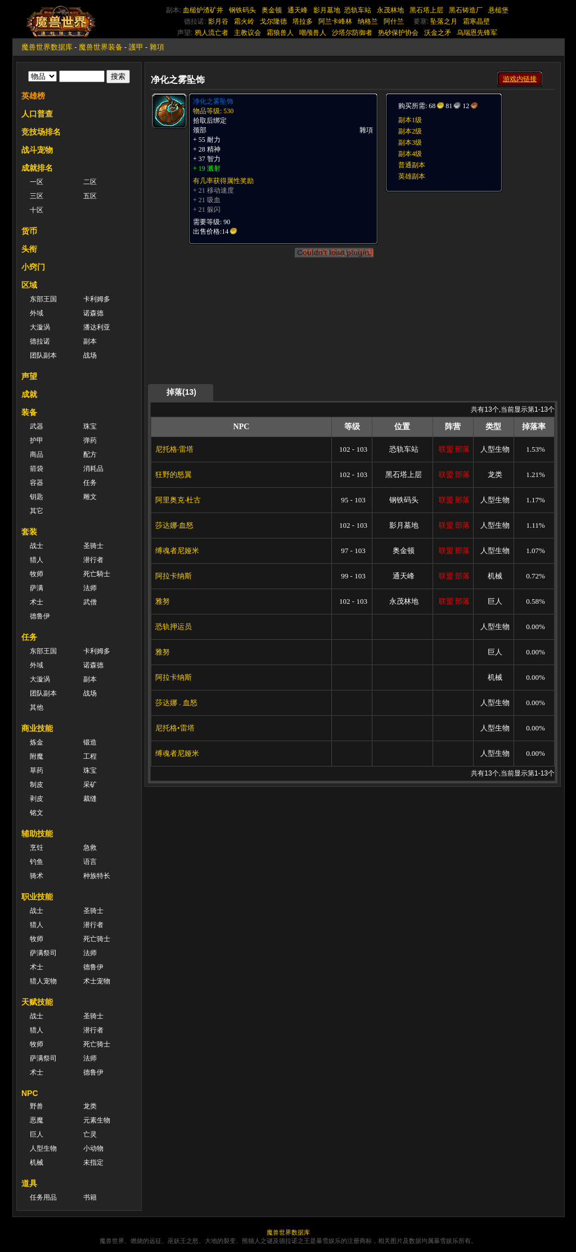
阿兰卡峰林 (335, 21)
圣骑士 (93, 546)
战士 (36, 546)
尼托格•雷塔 (175, 728)
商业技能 (37, 728)
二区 (90, 182)
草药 (36, 770)
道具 (29, 1183)
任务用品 (43, 1197)
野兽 (36, 1106)
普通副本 (411, 165)
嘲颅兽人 (312, 33)
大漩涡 (40, 327)
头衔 (29, 248)
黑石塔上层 (426, 10)
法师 (90, 588)
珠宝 (90, 426)
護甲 (136, 47)
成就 (29, 394)
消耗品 (93, 469)
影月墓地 (326, 10)
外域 (36, 313)
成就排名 (37, 167)
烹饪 (36, 848)
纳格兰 (368, 21)
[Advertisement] (469, 263)
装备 (29, 412)
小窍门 (33, 266)
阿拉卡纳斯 (173, 576)
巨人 (36, 1134)
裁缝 (90, 799)
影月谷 (218, 21)
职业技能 (37, 896)
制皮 (36, 784)
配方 (90, 454)
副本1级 (410, 120)
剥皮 (36, 799)
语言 (90, 862)
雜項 (157, 47)
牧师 (36, 574)
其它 (36, 511)
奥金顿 (272, 10)
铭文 (36, 813)
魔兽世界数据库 (47, 47)
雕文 (90, 497)
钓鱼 (36, 862)
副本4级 (410, 154)
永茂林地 (390, 10)
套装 (29, 531)
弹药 (90, 440)
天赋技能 (37, 1001)
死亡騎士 (96, 574)
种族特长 (96, 876)
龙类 (90, 1106)
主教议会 (247, 33)
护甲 (36, 440)
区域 (29, 284)
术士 (36, 602)
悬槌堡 (498, 10)
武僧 (90, 602)
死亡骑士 (96, 939)
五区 (90, 196)
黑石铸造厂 (466, 10)
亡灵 (90, 1134)
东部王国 (43, 299)
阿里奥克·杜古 (178, 500)
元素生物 (96, 1120)
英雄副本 (411, 176)
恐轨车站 (357, 10)
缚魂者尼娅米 (177, 550)
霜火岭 (244, 21)
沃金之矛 (437, 33)
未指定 (93, 1162)
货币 (29, 230)
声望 (29, 376)
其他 (36, 707)
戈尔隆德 (273, 21)
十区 (36, 210)
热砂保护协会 (398, 33)
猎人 (36, 560)
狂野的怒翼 (173, 474)
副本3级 (410, 142)
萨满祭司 (43, 953)
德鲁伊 (40, 616)
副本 (90, 341)
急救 (90, 848)
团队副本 (43, 355)
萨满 (36, 588)
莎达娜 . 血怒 (176, 702)
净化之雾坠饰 (213, 101)
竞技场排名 (41, 131)
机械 (36, 1162)
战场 (90, 355)
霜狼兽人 (280, 33)
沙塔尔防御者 (352, 33)
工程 (90, 756)
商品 (36, 454)
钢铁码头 (242, 10)
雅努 (162, 601)
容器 (36, 483)
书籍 (90, 1197)
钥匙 (36, 497)
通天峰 (297, 10)
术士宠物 (96, 981)
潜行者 (93, 560)
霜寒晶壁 (476, 21)
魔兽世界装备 (101, 47)
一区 (36, 182)
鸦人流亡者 (211, 33)
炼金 (36, 742)
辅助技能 (37, 833)
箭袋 (36, 469)
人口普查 (37, 113)
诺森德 (93, 313)
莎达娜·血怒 (174, 525)
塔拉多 (302, 21)
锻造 (90, 742)
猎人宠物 (43, 981)
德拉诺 (40, 341)
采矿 (90, 784)
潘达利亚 (96, 327)
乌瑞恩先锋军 (477, 33)
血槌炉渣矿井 (203, 10)
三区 (36, 196)
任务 (90, 483)
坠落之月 (443, 21)
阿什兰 (394, 21)
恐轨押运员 (173, 626)
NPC (29, 1093)
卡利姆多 (96, 299)
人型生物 (43, 1148)
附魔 (36, 756)
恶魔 (36, 1120)
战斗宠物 (37, 149)
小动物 (93, 1148)
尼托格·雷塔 (174, 449)
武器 (36, 426)
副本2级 (410, 131)
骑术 (36, 876)
